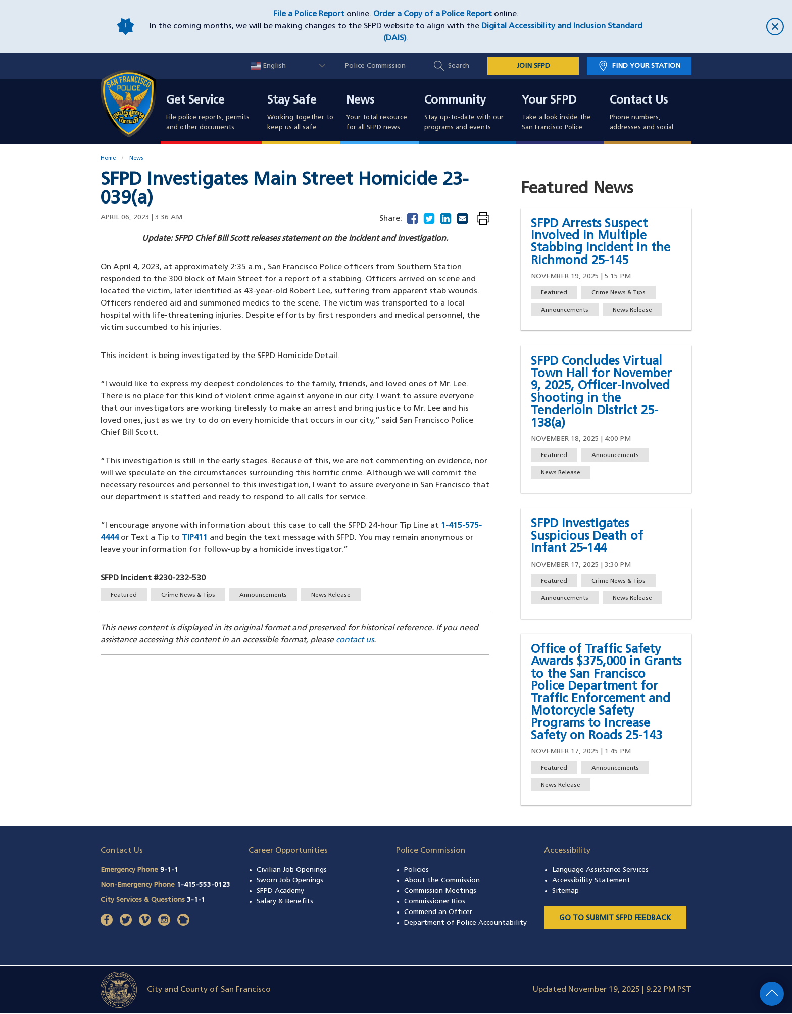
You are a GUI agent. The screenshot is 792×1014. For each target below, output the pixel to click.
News (360, 101)
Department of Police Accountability (465, 923)
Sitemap (565, 891)
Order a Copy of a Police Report (432, 14)
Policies (416, 870)
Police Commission (375, 66)
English (268, 66)
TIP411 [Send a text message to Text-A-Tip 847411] (195, 538)
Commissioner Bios (434, 901)
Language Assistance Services (600, 870)
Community (455, 101)
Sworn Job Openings (290, 880)
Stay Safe (291, 101)
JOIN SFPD (533, 66)
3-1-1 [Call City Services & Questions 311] (196, 900)
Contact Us (639, 101)
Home (108, 158)
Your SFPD (549, 101)
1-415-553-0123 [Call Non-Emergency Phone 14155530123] (203, 885)
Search (458, 66)
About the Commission (442, 880)
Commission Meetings (440, 891)
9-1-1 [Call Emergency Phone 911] (169, 870)
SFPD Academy (280, 891)
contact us (355, 640)
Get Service (195, 101)
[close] (719, 26)
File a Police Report (308, 14)
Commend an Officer (438, 912)
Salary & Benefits (285, 901)
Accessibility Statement (591, 880)
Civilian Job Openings (292, 870)
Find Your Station (646, 66)
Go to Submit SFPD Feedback (615, 918)
